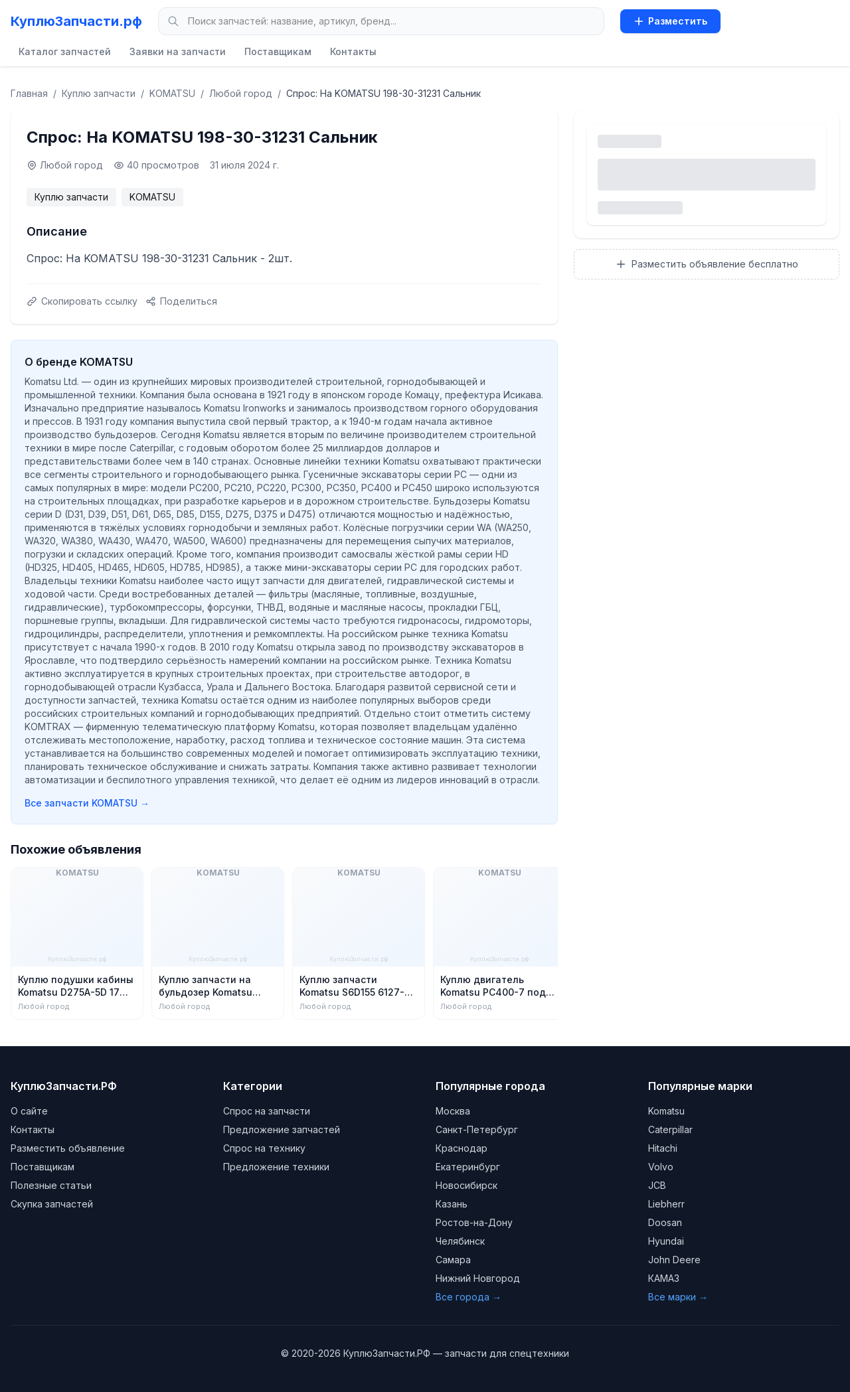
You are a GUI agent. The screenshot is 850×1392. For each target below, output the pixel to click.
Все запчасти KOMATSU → (87, 803)
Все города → (468, 1296)
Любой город (240, 93)
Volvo (660, 1166)
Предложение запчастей (281, 1129)
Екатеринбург (468, 1166)
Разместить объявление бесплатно (707, 264)
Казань (452, 1203)
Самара (453, 1259)
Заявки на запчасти (177, 51)
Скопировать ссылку (82, 301)
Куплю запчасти (98, 93)
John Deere (674, 1259)
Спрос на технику (264, 1148)
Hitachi (662, 1148)
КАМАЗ (663, 1278)
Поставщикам (277, 51)
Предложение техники (276, 1166)
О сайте (29, 1111)
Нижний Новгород (478, 1278)
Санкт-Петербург (477, 1129)
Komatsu (666, 1111)
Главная (29, 93)
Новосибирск (466, 1185)
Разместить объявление (68, 1148)
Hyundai (666, 1241)
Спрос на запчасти (266, 1111)
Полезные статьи (51, 1185)
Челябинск (460, 1241)
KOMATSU (172, 93)
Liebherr (666, 1203)
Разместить (670, 21)
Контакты (353, 51)
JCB (657, 1185)
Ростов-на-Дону (474, 1222)
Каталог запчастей (65, 51)
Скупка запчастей (52, 1203)
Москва (453, 1111)
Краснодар (461, 1148)
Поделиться (181, 301)
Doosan (665, 1222)
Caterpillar (670, 1129)
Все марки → (678, 1296)
